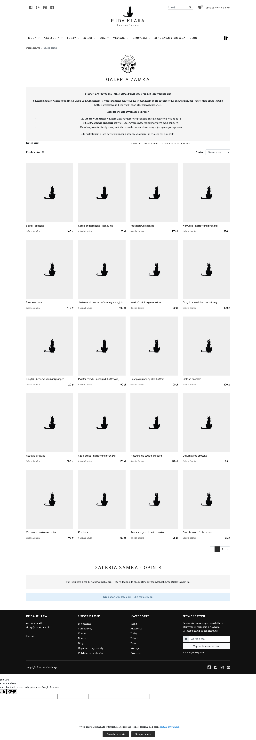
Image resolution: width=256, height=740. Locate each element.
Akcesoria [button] (53, 37)
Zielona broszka (192, 379)
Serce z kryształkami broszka (147, 532)
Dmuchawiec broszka (195, 455)
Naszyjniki (151, 143)
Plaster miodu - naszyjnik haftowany (98, 379)
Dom (133, 643)
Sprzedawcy (85, 628)
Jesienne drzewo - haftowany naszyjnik (100, 302)
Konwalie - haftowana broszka (200, 225)
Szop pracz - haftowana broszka (96, 455)
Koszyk (82, 633)
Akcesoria (136, 628)
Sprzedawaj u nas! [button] (218, 7)
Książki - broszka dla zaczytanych (45, 379)
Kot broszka (85, 532)
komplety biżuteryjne (175, 143)
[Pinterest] (45, 7)
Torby (133, 633)
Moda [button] (34, 37)
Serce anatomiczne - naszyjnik (95, 225)
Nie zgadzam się (143, 734)
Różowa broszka (35, 455)
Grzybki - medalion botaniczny (200, 302)
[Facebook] (30, 7)
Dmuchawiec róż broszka (197, 532)
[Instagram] (37, 7)
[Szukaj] (190, 7)
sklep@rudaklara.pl (37, 627)
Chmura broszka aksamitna (41, 532)
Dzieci (134, 638)
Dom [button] (104, 37)
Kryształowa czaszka (142, 225)
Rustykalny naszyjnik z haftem (147, 379)
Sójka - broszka (35, 225)
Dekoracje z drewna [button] (169, 37)
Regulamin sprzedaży (90, 648)
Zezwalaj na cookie (116, 734)
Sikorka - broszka (36, 302)
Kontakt (30, 636)
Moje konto (84, 623)
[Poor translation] (12, 691)
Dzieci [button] (89, 37)
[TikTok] (52, 7)
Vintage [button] (120, 37)
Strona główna (33, 47)
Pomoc (82, 638)
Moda (133, 623)
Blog (193, 37)
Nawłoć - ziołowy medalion (145, 302)
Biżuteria (135, 653)
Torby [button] (73, 37)
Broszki (136, 143)
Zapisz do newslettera (206, 646)
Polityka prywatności (90, 653)
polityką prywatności (169, 726)
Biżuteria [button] (141, 37)
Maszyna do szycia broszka (146, 455)
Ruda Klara (128, 18)
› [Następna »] (227, 549)
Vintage (135, 648)
